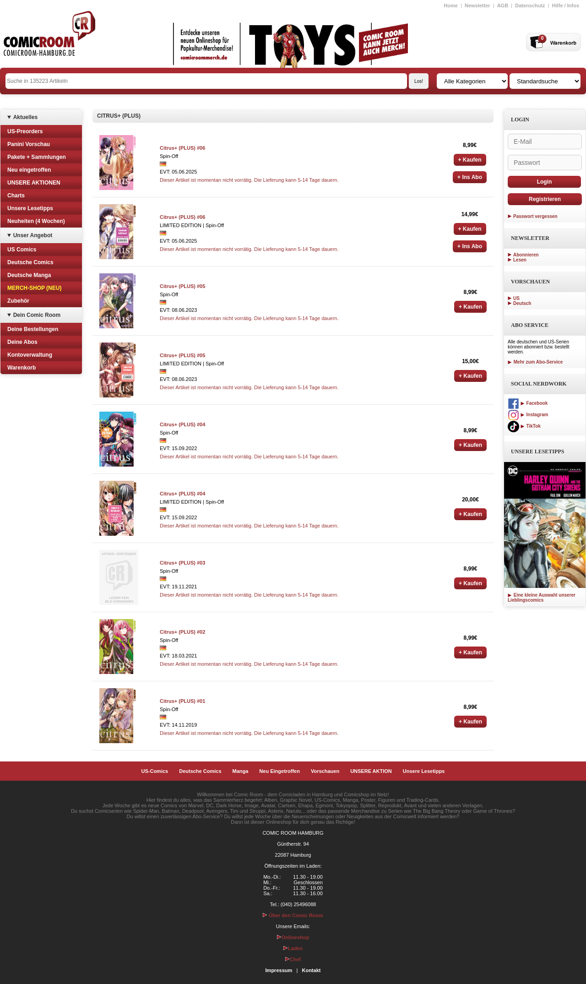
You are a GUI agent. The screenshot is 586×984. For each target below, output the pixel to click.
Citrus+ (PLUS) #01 (182, 701)
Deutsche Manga (29, 275)
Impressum (279, 970)
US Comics (21, 249)
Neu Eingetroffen (279, 771)
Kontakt (311, 970)
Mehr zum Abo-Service (535, 361)
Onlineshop (293, 937)
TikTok (524, 426)
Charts (16, 195)
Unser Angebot (33, 235)
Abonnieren (526, 254)
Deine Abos (22, 342)
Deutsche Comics (30, 262)
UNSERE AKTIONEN (33, 182)
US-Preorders (25, 131)
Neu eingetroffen (29, 170)
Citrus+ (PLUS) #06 (182, 148)
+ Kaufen (470, 160)
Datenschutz (530, 5)
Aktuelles (25, 117)
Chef (293, 959)
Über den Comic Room (293, 915)
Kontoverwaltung (29, 355)
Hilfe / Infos (565, 5)
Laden (293, 948)
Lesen (519, 259)
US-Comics (154, 771)
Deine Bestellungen (32, 329)
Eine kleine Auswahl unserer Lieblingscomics (541, 598)
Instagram (528, 414)
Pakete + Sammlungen (36, 157)
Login (544, 182)
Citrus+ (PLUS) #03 (182, 562)
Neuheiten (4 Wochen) (36, 221)
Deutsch (522, 303)
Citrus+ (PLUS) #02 (182, 632)
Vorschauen (325, 771)
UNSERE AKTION (371, 771)
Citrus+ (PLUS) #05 (182, 286)
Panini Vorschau (28, 144)
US (516, 298)
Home (451, 5)
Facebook (528, 403)
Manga (241, 771)
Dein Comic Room (36, 315)
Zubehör (18, 301)
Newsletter (477, 5)
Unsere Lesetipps (30, 208)
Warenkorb (21, 367)
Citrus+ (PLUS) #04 (182, 424)
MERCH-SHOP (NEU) (34, 288)
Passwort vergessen (535, 216)
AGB (502, 5)
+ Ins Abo (469, 177)
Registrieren (545, 199)
